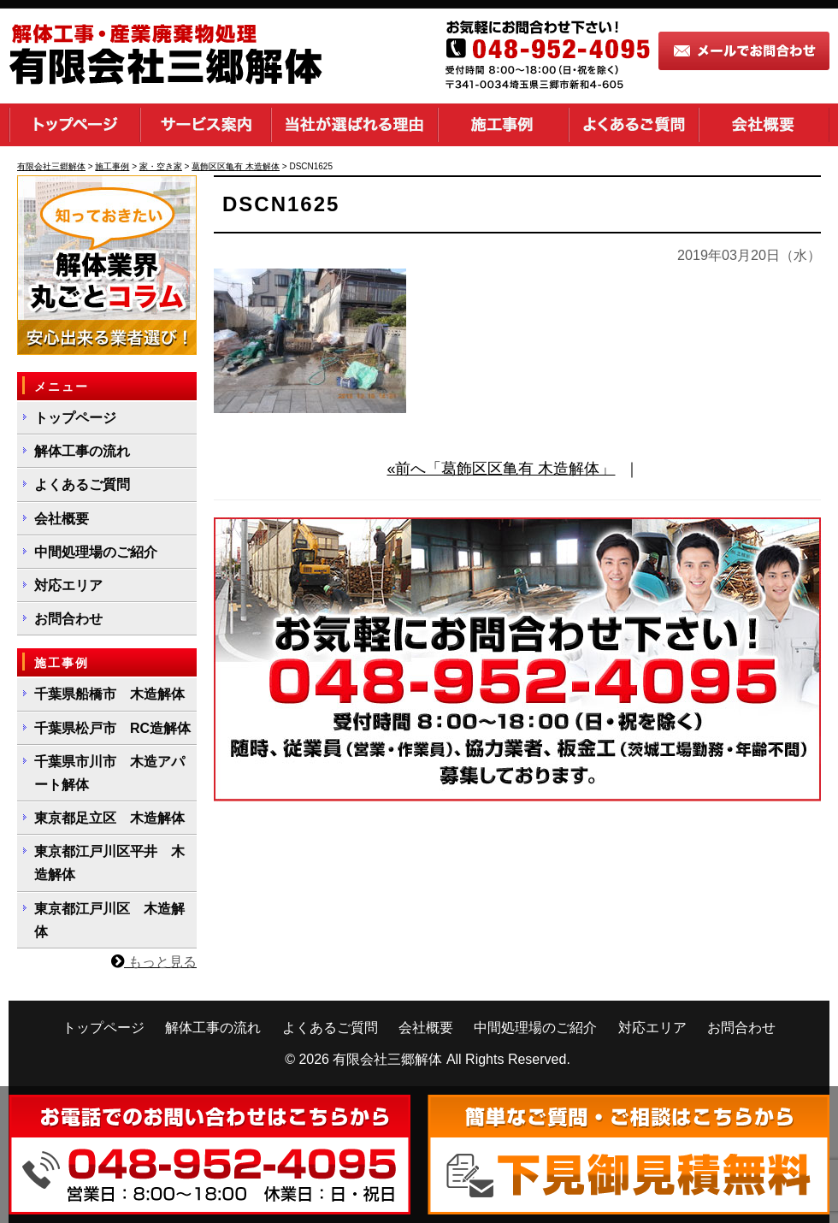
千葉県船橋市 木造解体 (109, 694)
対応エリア (68, 585)
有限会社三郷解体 (387, 1059)
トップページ (74, 124)
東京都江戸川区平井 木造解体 (109, 863)
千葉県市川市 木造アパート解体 (109, 773)
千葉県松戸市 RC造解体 (112, 728)
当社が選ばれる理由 (354, 124)
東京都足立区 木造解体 (109, 818)
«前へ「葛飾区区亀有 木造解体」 (501, 468)
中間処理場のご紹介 (95, 552)
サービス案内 (205, 124)
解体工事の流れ (82, 451)
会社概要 (764, 124)
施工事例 (503, 124)
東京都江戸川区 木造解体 (109, 920)
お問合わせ (68, 619)
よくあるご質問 (634, 124)
